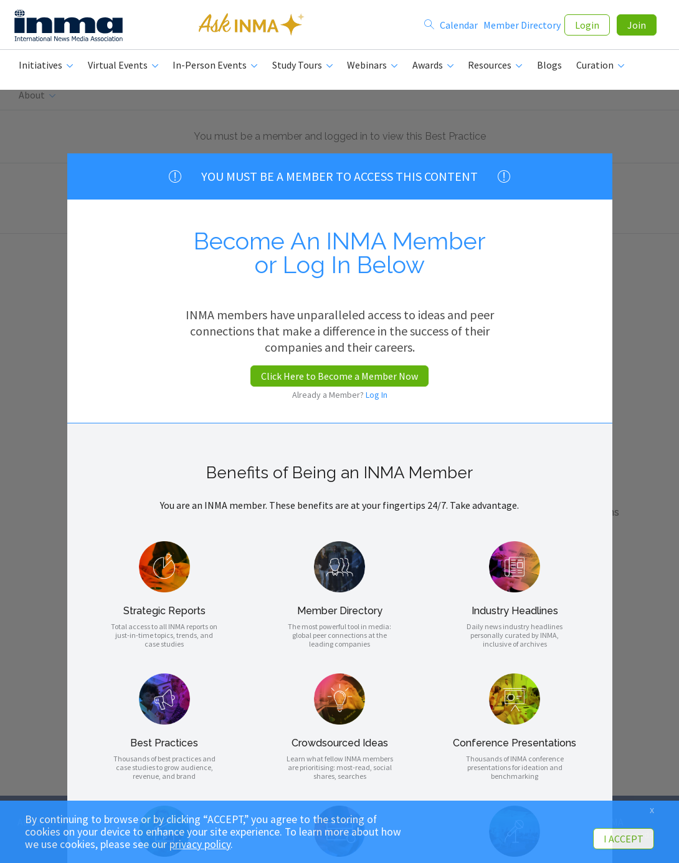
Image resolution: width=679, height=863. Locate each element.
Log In (376, 394)
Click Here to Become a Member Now (339, 376)
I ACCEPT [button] (623, 838)
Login (587, 26)
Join (636, 26)
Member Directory (522, 26)
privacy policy (199, 844)
